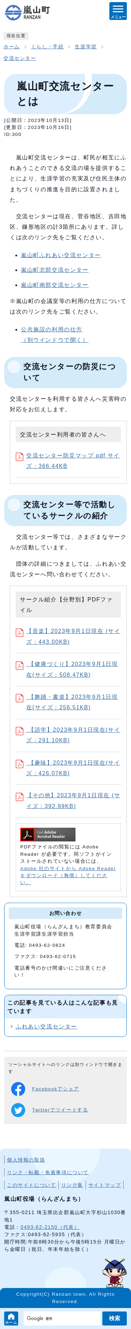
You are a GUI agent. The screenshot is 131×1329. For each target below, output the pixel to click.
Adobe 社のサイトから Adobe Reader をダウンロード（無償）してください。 (68, 876)
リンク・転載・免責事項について (48, 1172)
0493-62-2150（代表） (50, 1227)
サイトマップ (104, 1185)
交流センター (19, 58)
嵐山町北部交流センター (55, 270)
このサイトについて (31, 1185)
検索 (114, 1318)
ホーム (11, 1322)
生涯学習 (85, 46)
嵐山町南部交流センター (55, 285)
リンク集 (72, 1185)
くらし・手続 (47, 46)
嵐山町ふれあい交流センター (61, 255)
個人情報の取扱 (26, 1160)
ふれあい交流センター (46, 1027)
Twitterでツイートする (49, 1110)
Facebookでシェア (45, 1089)
